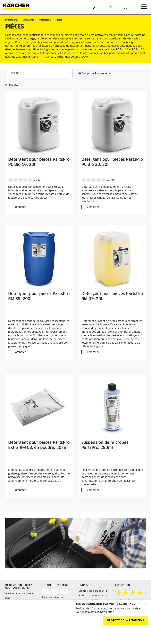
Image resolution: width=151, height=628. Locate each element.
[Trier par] (39, 73)
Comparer (20, 207)
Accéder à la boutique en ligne (19, 595)
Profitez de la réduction (125, 620)
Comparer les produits (94, 73)
